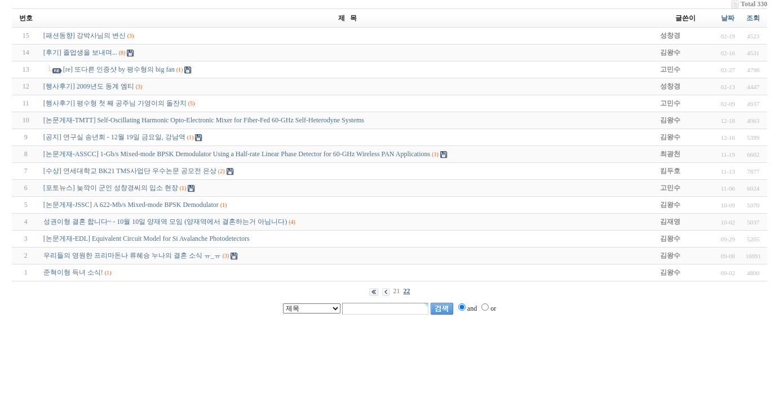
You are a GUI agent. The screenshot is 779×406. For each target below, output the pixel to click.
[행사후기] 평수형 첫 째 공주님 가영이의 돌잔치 (115, 103)
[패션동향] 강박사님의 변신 (84, 35)
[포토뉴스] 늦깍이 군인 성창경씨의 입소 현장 (110, 188)
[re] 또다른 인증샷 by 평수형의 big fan (119, 69)
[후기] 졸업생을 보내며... (80, 52)
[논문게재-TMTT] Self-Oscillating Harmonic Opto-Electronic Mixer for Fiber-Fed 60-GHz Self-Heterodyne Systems (203, 120)
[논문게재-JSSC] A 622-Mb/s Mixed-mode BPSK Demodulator (131, 205)
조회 (753, 18)
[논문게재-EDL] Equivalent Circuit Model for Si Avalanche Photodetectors (146, 238)
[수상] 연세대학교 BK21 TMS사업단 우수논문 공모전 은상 (129, 171)
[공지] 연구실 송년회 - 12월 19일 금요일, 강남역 (114, 137)
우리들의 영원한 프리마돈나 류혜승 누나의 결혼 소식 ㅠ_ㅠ (132, 255)
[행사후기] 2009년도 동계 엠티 (88, 86)
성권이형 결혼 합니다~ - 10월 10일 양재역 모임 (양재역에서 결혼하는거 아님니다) (165, 222)
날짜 (727, 18)
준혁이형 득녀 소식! (73, 272)
